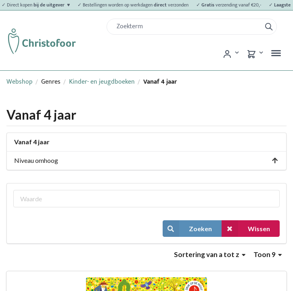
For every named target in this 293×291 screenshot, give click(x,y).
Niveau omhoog (146, 160)
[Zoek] (187, 27)
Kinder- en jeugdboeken (102, 81)
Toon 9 (267, 254)
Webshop (19, 81)
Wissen (246, 228)
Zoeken (187, 228)
